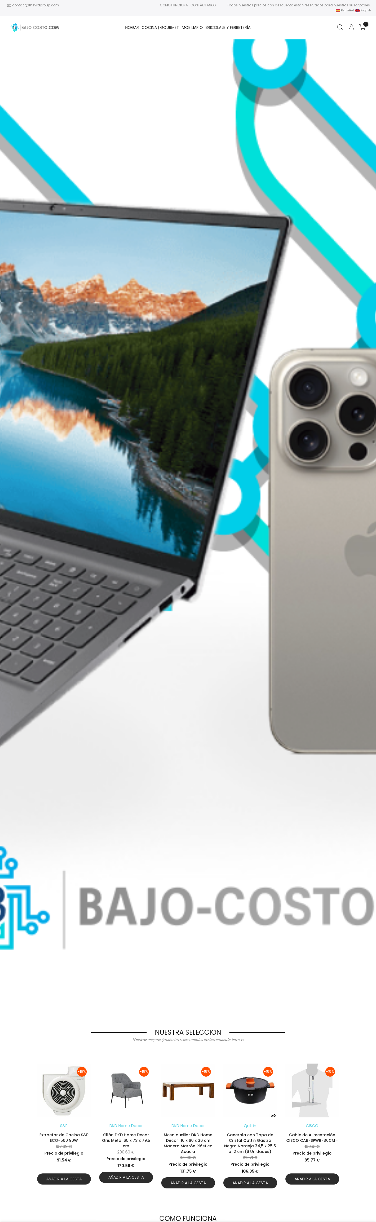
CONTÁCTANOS (203, 5)
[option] (64, 1126)
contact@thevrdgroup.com (35, 5)
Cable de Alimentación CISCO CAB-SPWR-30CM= (312, 1137)
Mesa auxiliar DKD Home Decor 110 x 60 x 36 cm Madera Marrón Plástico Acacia (188, 1143)
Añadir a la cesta (64, 1179)
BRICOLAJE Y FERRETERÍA (228, 27)
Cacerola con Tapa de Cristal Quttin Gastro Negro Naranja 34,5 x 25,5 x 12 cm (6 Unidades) (250, 1143)
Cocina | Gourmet (160, 27)
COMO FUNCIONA (174, 5)
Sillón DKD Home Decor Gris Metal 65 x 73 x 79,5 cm (126, 1140)
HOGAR (132, 27)
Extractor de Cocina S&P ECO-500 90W (63, 1137)
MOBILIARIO (192, 27)
